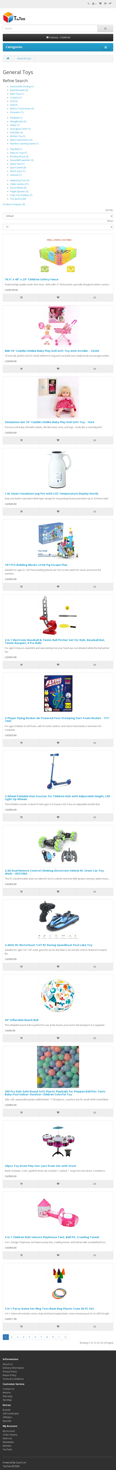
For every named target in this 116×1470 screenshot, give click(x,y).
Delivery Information (13, 1367)
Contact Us (8, 1388)
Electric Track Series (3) (22, 108)
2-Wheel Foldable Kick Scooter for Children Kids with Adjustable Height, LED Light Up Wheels (57, 797)
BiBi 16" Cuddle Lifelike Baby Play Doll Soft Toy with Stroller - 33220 (52, 351)
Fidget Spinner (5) (19, 191)
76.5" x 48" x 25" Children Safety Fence (31, 279)
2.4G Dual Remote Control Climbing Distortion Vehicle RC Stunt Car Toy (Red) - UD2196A (54, 872)
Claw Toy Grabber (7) (21, 195)
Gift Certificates (11, 1413)
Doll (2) (14, 101)
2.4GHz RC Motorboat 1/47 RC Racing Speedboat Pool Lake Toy (48, 945)
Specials (7, 1420)
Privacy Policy (10, 1371)
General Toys (24, 58)
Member (7, 1445)
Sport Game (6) (18, 167)
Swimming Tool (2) (19, 180)
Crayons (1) (16, 97)
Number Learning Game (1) (24, 143)
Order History (10, 1434)
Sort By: (109, 210)
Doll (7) (14, 104)
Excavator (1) (16, 112)
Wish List (7, 1438)
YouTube (7, 1449)
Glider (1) (15, 125)
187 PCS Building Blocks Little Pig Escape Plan (36, 565)
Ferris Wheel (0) (18, 187)
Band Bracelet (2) (19, 90)
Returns (7, 1392)
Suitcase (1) (16, 174)
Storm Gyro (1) (17, 171)
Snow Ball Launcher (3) (21, 160)
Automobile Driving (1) (22, 86)
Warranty (7, 1396)
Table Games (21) (19, 184)
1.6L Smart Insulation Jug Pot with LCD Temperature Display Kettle (51, 493)
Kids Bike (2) (16, 132)
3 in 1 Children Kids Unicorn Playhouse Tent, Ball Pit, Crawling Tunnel (52, 1237)
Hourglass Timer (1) (20, 128)
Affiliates (7, 1417)
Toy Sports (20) (18, 198)
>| (65, 1337)
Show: (110, 220)
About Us (8, 1364)
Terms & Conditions (13, 1378)
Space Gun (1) (17, 163)
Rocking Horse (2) (19, 156)
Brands (6, 1409)
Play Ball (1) (16, 149)
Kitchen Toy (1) (17, 136)
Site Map (7, 1399)
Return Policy (9, 1375)
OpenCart (21, 1462)
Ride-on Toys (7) (18, 152)
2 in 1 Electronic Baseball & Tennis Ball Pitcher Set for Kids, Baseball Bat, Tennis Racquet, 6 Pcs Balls (55, 641)
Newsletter (8, 1442)
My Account (9, 1431)
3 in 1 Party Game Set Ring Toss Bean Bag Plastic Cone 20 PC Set (49, 1308)
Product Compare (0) (14, 204)
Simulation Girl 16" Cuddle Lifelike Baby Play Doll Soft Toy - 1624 (49, 422)
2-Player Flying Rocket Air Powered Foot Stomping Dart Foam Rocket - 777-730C (57, 719)
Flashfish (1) (16, 117)
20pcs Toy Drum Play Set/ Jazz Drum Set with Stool (40, 1166)
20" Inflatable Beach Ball (21, 1020)
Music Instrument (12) (21, 139)
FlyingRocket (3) (18, 121)
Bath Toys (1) (17, 93)
